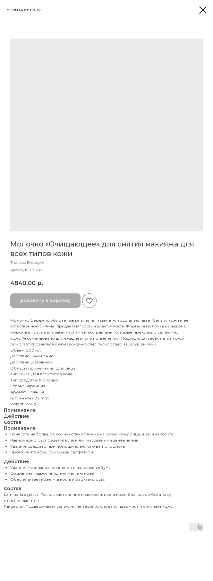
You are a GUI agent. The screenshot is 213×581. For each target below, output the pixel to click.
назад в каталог (27, 9)
